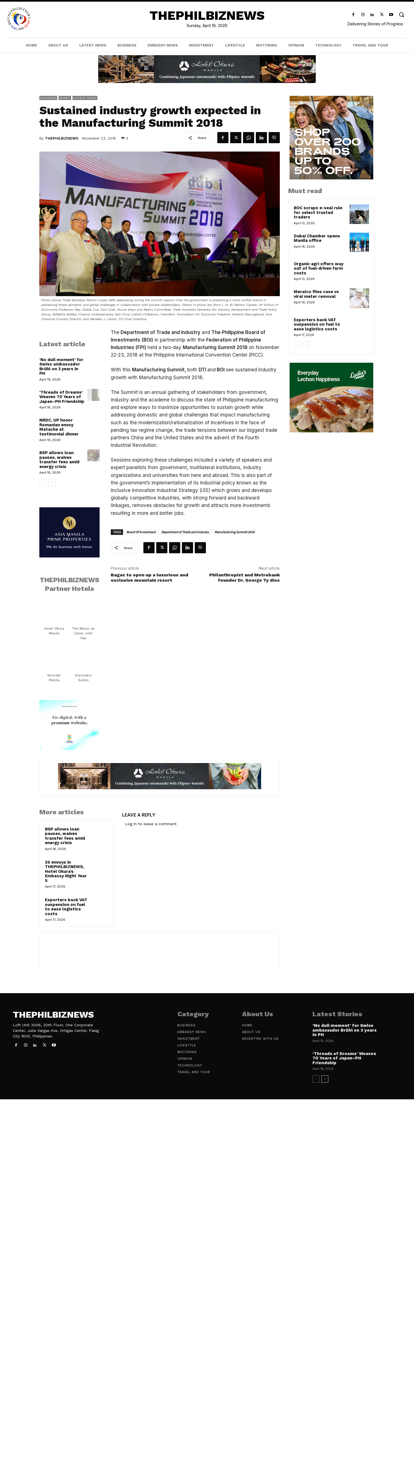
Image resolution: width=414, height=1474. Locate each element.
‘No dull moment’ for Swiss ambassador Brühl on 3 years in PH (61, 366)
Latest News (85, 98)
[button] (401, 14)
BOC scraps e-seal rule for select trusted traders (318, 212)
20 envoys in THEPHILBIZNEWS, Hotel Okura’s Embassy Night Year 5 (66, 871)
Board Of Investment (141, 532)
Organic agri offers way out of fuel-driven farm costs (318, 268)
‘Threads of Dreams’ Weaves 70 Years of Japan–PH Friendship (61, 397)
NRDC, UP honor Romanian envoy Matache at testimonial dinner (59, 427)
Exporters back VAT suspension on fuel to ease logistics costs (66, 906)
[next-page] (51, 482)
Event (65, 98)
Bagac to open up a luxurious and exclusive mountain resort (149, 577)
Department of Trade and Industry (185, 532)
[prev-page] (42, 482)
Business (48, 98)
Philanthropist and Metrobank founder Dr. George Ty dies (244, 577)
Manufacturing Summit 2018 (234, 532)
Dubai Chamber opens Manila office (317, 238)
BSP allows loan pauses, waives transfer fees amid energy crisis (59, 459)
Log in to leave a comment (151, 824)
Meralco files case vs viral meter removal (316, 294)
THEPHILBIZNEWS (61, 138)
